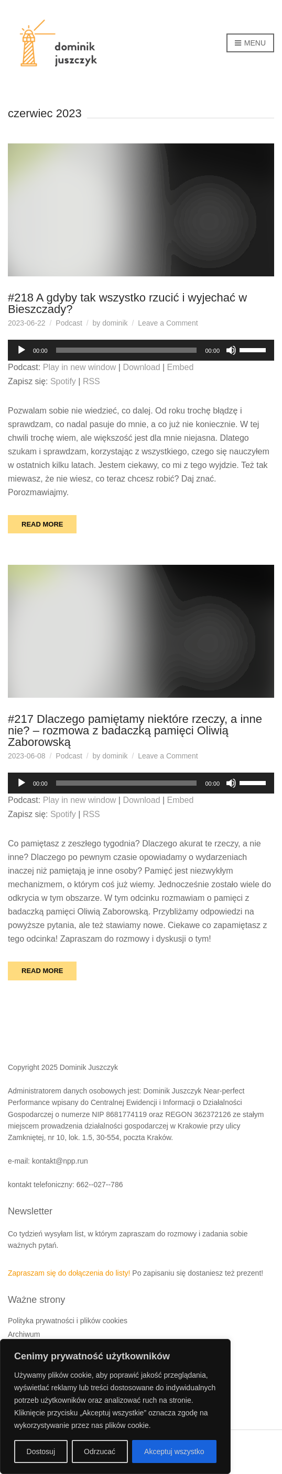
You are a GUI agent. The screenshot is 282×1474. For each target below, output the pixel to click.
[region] (115, 1406)
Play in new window (79, 367)
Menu (250, 43)
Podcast (69, 323)
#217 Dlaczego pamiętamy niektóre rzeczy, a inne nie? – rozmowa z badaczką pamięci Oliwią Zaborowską (135, 730)
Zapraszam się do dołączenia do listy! (69, 1273)
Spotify (63, 381)
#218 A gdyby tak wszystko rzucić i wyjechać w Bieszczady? (127, 303)
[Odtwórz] (21, 350)
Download (141, 367)
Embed (180, 367)
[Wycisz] (231, 350)
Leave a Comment (168, 323)
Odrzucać (99, 1451)
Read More (42, 524)
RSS (91, 381)
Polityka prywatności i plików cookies (67, 1320)
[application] (141, 350)
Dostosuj (41, 1451)
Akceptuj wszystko (174, 1451)
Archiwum (24, 1334)
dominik (114, 323)
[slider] (126, 350)
